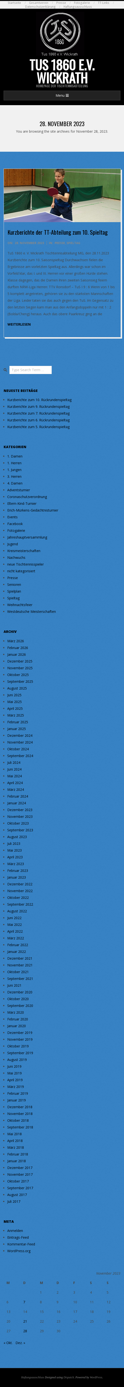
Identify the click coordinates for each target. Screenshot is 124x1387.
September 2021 (20, 978)
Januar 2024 (16, 803)
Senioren (14, 584)
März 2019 (15, 1086)
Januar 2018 (16, 1161)
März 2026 (15, 641)
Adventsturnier (18, 490)
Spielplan (14, 591)
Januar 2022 (16, 951)
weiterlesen (19, 324)
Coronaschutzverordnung (27, 496)
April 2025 (15, 708)
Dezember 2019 (19, 1032)
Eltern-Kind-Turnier (21, 503)
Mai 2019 (14, 1073)
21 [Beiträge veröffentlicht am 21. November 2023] (25, 1321)
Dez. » (20, 1342)
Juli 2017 (13, 1201)
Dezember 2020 (19, 992)
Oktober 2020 (18, 999)
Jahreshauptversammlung (27, 537)
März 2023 (15, 863)
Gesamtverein (38, 3)
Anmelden (15, 1230)
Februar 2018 (17, 1154)
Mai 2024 (14, 776)
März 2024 (15, 789)
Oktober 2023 (18, 823)
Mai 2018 (14, 1134)
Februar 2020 (17, 1019)
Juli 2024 (13, 762)
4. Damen (14, 483)
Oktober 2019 (18, 1046)
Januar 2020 (16, 1026)
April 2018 (15, 1140)
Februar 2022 (17, 945)
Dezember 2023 (19, 809)
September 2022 (20, 904)
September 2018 (20, 1127)
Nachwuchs (16, 557)
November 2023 (20, 816)
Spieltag (73, 243)
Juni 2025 (14, 695)
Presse (61, 3)
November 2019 (20, 1039)
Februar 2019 (17, 1093)
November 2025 (20, 668)
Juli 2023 (13, 843)
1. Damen (14, 456)
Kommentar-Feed (21, 1244)
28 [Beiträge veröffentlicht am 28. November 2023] (25, 1331)
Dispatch (69, 1377)
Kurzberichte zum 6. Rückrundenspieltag (38, 420)
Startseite (14, 3)
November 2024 (20, 742)
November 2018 (20, 1113)
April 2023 (15, 857)
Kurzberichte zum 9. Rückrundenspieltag (38, 406)
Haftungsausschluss (78, 7)
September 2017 (20, 1188)
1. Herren (14, 463)
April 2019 (15, 1080)
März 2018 (15, 1147)
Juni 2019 (14, 1066)
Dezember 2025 (19, 661)
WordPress (96, 1377)
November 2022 (20, 890)
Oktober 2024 (18, 749)
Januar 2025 (16, 728)
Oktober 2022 (18, 897)
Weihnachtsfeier (19, 604)
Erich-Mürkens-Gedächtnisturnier (32, 510)
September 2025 (20, 681)
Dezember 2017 (19, 1167)
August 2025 (17, 688)
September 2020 (20, 1005)
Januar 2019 (16, 1100)
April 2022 (15, 931)
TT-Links (103, 3)
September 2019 (20, 1053)
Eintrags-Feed (18, 1237)
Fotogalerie (82, 3)
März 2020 (15, 1012)
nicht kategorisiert (21, 571)
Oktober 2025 (18, 674)
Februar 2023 (17, 870)
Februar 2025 (17, 722)
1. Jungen (14, 469)
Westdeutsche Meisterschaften (31, 611)
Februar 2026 (17, 647)
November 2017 (20, 1174)
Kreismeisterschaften (23, 550)
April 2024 (15, 782)
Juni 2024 (14, 769)
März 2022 (15, 938)
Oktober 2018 (18, 1120)
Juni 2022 (14, 918)
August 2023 (17, 836)
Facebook (15, 523)
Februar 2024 (17, 796)
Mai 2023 (14, 850)
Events (12, 517)
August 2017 (17, 1194)
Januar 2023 (16, 877)
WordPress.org (18, 1251)
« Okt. (8, 1342)
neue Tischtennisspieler (25, 564)
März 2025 (15, 715)
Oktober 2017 (18, 1181)
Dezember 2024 (19, 735)
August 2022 (17, 911)
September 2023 (20, 830)
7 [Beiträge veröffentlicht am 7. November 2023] (24, 1302)
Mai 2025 (14, 701)
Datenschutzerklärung (40, 7)
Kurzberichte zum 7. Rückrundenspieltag (38, 413)
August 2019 (17, 1059)
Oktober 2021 (18, 972)
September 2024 (20, 755)
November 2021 (20, 965)
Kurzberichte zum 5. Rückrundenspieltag (38, 426)
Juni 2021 (14, 985)
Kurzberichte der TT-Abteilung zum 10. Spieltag (57, 232)
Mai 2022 (14, 924)
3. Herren (14, 476)
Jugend (12, 544)
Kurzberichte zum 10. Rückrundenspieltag (39, 399)
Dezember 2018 (19, 1107)
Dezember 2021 (19, 958)
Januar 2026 (16, 654)
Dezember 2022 (19, 884)
